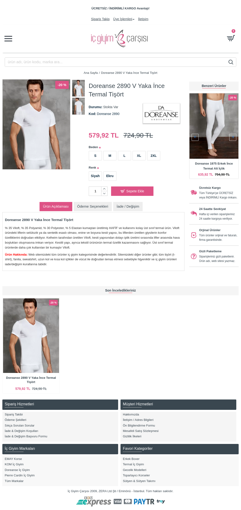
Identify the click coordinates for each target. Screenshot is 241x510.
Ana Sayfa (91, 73)
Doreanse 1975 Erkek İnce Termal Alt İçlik (214, 166)
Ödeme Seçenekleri (92, 206)
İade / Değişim (128, 206)
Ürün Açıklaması (56, 206)
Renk (92, 167)
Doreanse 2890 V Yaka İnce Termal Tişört (31, 380)
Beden (93, 147)
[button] (195, 137)
